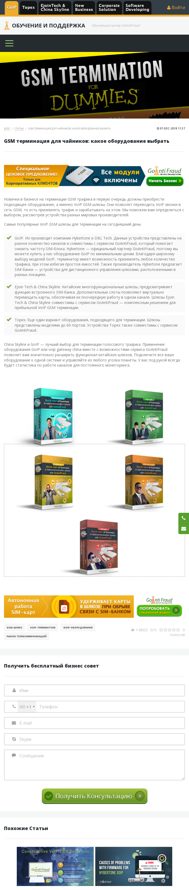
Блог (7, 128)
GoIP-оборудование (78, 627)
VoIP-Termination (42, 627)
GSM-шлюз (14, 627)
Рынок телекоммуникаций (27, 636)
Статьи (19, 128)
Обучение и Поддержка (48, 25)
